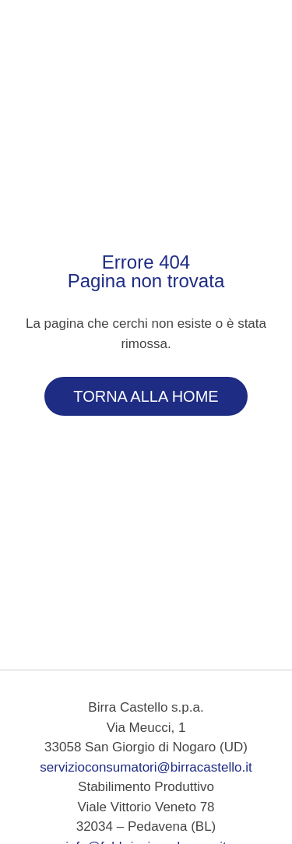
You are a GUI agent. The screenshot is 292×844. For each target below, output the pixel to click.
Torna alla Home (145, 396)
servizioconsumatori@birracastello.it (146, 767)
